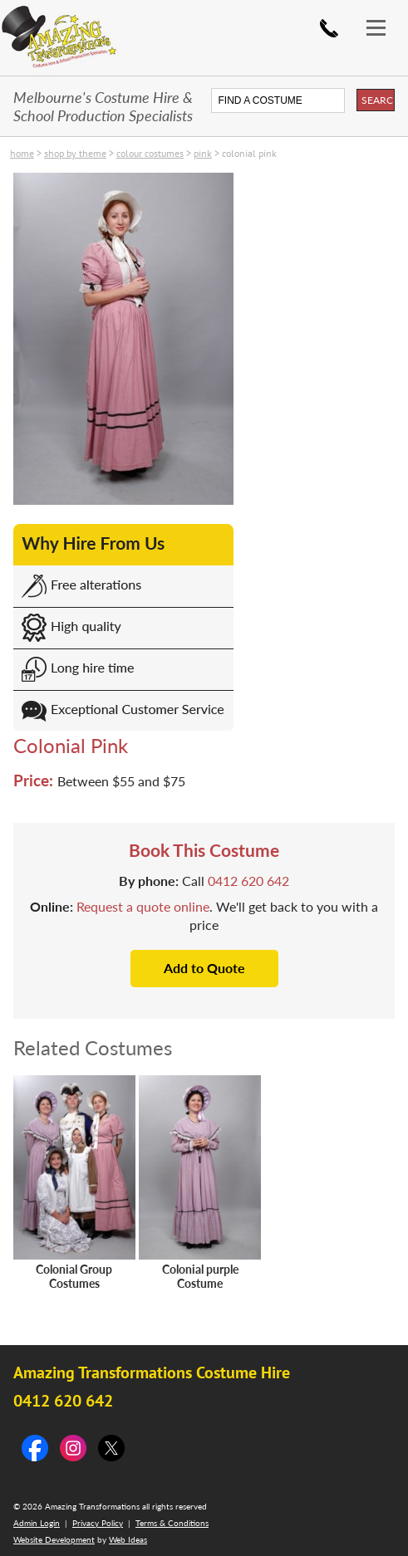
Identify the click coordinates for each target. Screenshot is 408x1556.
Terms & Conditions (172, 1523)
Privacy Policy (97, 1523)
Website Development (54, 1539)
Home (22, 153)
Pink (203, 153)
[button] (383, 14)
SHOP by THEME (75, 153)
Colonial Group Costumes (74, 1276)
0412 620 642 (329, 28)
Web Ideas (128, 1539)
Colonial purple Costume (200, 1276)
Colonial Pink (249, 153)
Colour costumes (150, 153)
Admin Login (36, 1523)
